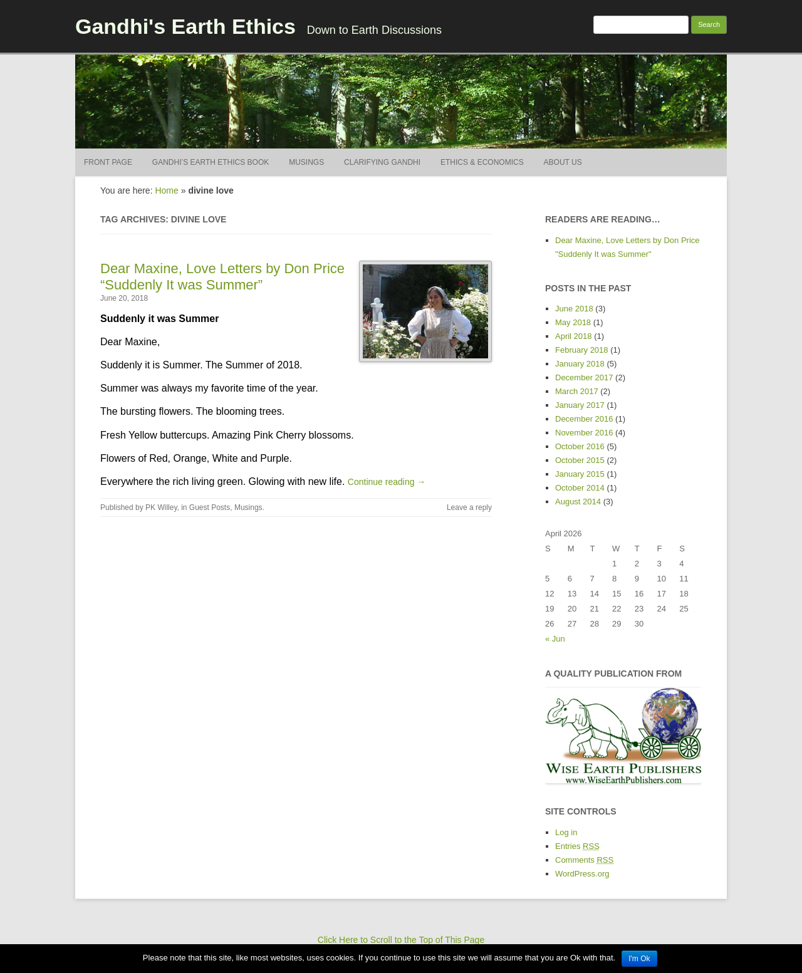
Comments (584, 860)
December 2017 (584, 377)
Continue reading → (387, 482)
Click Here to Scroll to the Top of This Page (401, 940)
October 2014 (580, 487)
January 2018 (580, 363)
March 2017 (576, 391)
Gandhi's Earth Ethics (185, 26)
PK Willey (161, 507)
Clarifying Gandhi (382, 162)
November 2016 (584, 432)
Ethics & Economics (482, 162)
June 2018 (574, 308)
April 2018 (573, 336)
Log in (566, 832)
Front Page (108, 162)
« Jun (555, 638)
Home (166, 190)
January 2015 (580, 474)
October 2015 (580, 460)
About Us (563, 162)
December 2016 (584, 419)
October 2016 (580, 446)
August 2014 (578, 501)
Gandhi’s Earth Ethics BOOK (210, 162)
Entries (577, 846)
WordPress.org (582, 873)
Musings (306, 162)
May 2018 (573, 322)
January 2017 (580, 405)
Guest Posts (209, 507)
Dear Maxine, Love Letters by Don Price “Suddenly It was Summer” (222, 277)
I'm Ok (639, 958)
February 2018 (581, 350)
